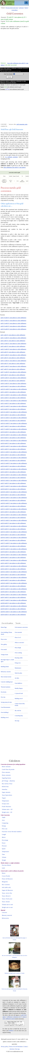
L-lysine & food (19, 693)
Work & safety (18, 673)
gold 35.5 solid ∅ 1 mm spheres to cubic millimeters (14, 531)
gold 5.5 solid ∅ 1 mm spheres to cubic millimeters (13, 360)
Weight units (5, 812)
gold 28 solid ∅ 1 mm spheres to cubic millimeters (13, 489)
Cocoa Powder (6, 876)
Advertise (12, 1050)
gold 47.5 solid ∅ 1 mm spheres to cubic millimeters (14, 600)
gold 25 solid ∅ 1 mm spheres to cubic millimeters (13, 472)
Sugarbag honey (6, 778)
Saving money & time (6, 702)
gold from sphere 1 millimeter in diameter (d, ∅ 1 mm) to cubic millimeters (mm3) (14, 1016)
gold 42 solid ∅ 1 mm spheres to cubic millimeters (13, 569)
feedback (11, 1031)
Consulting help (19, 715)
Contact (25, 1047)
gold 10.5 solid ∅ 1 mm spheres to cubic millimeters (14, 389)
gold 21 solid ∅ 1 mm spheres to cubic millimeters (13, 449)
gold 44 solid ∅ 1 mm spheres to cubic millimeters (13, 580)
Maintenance (18, 668)
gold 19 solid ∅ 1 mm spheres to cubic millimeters (13, 437)
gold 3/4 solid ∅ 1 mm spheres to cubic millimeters (13, 329)
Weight (4, 860)
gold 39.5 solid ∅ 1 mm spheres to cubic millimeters (14, 554)
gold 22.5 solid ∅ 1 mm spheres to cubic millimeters (14, 457)
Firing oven (17, 663)
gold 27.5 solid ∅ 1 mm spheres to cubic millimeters (14, 486)
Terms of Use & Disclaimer (16, 1047)
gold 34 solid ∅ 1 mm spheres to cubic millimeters (13, 523)
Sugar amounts (6, 792)
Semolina (4, 789)
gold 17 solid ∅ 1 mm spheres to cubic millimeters (13, 426)
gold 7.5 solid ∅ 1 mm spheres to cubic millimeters (13, 372)
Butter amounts (6, 766)
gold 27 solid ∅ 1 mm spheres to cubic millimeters (13, 483)
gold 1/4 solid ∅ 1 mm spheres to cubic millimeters (13, 317)
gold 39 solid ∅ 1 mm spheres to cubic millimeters (13, 551)
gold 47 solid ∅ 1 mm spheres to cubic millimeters (13, 597)
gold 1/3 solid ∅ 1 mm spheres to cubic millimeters (13, 320)
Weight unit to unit (7, 907)
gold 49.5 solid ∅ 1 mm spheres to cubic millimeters (14, 611)
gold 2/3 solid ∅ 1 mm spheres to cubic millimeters (13, 326)
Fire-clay (3, 697)
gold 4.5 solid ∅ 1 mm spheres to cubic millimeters (13, 355)
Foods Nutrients (6, 806)
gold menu (21, 7)
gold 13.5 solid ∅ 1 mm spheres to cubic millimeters (14, 406)
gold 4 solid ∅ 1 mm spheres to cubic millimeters (13, 352)
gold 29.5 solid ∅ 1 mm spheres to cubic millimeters (14, 497)
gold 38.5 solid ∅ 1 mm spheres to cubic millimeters (14, 549)
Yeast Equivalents (7, 795)
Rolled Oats (5, 786)
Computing (5, 823)
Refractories (5, 918)
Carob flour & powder (8, 769)
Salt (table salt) (6, 887)
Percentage (5, 840)
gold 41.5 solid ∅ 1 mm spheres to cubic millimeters (14, 566)
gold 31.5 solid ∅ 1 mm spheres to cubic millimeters (14, 509)
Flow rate (4, 828)
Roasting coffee (19, 657)
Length (4, 834)
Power (3, 843)
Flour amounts (6, 772)
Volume (4, 857)
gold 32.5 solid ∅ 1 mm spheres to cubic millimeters (14, 514)
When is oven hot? (19, 642)
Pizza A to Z (18, 637)
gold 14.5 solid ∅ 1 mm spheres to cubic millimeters (14, 412)
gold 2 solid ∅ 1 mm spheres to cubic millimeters (13, 340)
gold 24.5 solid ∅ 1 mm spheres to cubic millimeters (14, 469)
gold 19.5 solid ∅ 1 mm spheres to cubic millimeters (14, 440)
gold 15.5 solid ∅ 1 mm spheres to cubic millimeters (14, 417)
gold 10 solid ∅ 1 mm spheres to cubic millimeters (13, 386)
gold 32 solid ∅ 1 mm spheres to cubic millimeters (13, 512)
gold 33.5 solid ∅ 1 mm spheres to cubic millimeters (14, 520)
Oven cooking (18, 652)
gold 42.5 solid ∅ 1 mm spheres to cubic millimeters (14, 571)
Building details (5, 666)
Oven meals (4, 649)
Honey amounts (6, 775)
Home (7, 2)
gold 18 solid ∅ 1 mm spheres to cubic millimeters (13, 432)
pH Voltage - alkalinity (8, 781)
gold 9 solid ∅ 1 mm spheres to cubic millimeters (13, 380)
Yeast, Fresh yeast (7, 898)
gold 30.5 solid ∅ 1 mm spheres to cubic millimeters (14, 503)
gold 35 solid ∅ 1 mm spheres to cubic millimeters (13, 529)
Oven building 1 (5, 712)
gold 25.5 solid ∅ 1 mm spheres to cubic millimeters (14, 474)
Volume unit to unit (7, 904)
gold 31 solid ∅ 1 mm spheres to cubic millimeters (13, 506)
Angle (3, 817)
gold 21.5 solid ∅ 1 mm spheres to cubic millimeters (14, 452)
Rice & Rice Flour (7, 783)
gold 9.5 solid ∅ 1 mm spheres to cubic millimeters (13, 383)
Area (3, 820)
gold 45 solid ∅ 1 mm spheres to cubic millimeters (13, 586)
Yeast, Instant (6, 901)
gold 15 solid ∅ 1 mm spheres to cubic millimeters (13, 415)
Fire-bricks (3, 692)
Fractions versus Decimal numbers (12, 831)
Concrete (4, 912)
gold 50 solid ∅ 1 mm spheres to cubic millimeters (13, 614)
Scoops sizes (5, 803)
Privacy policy (4, 1047)
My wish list (18, 710)
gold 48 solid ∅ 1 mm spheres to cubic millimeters (13, 603)
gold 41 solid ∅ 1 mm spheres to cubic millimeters (13, 563)
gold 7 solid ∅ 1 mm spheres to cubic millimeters (13, 369)
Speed (3, 848)
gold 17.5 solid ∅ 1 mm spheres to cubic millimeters (14, 429)
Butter (3, 873)
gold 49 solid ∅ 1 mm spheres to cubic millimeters (13, 608)
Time (3, 854)
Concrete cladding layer (7, 682)
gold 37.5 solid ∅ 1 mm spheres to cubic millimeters (14, 543)
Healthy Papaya (19, 688)
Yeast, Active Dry (7, 893)
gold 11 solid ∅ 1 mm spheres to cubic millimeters (13, 392)
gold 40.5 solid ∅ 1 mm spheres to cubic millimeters (14, 560)
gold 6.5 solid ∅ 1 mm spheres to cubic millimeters (13, 366)
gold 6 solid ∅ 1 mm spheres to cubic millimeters (13, 363)
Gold (3, 868)
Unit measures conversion (21, 627)
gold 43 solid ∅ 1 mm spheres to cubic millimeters (13, 574)
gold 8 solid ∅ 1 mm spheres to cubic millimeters (13, 375)
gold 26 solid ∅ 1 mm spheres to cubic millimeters (13, 477)
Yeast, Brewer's (6, 896)
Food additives (18, 683)
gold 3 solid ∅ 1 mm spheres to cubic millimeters (13, 346)
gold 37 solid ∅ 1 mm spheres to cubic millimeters (13, 540)
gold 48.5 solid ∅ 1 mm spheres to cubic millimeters (14, 606)
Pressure (4, 846)
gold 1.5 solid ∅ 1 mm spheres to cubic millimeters (13, 337)
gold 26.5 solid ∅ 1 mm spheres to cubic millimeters (14, 480)
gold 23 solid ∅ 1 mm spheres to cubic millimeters (13, 460)
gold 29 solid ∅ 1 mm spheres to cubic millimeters (13, 494)
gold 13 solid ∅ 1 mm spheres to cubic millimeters (13, 403)
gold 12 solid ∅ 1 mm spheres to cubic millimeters (13, 397)
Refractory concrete (6, 671)
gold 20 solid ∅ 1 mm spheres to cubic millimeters (13, 443)
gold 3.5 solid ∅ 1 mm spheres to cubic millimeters (13, 349)
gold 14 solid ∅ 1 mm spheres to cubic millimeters (13, 409)
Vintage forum (4, 654)
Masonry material (7, 915)
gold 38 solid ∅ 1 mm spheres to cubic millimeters (13, 546)
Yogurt (4, 798)
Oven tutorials (18, 632)
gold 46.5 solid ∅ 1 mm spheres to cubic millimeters (14, 594)
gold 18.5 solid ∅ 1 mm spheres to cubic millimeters (14, 434)
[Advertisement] (14, 45)
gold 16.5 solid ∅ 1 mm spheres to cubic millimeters (14, 423)
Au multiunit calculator (11, 157)
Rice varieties (6, 884)
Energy (4, 826)
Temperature (5, 800)
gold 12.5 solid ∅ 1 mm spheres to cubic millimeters (14, 400)
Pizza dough (18, 647)
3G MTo (17, 678)
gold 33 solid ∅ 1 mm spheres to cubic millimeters (13, 517)
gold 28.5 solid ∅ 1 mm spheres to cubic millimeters (14, 492)
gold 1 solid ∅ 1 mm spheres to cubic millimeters (13, 335)
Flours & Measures (7, 879)
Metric (4, 837)
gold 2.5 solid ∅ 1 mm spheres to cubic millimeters (13, 343)
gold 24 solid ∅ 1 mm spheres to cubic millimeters (13, 466)
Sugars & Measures (7, 890)
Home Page (4, 627)
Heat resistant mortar (6, 676)
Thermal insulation (5, 687)
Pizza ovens (4, 639)
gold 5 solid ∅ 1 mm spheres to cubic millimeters (13, 357)
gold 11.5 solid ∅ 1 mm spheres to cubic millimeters (14, 395)
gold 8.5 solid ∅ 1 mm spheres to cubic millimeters (13, 377)
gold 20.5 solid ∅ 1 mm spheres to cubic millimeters (14, 446)
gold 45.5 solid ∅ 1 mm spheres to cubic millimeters (14, 589)
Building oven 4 (19, 698)
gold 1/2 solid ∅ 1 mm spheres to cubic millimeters (13, 323)
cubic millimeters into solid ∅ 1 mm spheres (14, 167)
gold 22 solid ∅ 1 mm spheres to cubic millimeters (13, 454)
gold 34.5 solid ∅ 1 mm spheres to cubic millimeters (14, 526)
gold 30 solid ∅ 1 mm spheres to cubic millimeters (13, 500)
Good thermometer (5, 707)
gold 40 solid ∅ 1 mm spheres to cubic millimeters (13, 557)
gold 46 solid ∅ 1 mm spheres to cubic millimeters (13, 591)
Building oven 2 (5, 717)
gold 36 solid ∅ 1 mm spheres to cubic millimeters (13, 534)
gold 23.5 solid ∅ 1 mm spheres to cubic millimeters (14, 463)
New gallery (4, 644)
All (11, 809)
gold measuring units (22, 124)
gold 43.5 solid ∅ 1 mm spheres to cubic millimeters (14, 577)
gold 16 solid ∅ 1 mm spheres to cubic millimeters (13, 420)
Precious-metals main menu (12, 7)
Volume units (5, 809)
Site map (17, 720)
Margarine (5, 881)
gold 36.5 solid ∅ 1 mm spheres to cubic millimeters (14, 537)
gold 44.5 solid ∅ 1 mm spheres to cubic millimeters (14, 583)
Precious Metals (6, 865)
